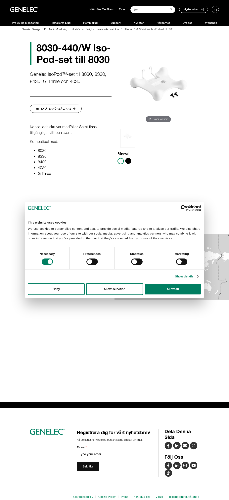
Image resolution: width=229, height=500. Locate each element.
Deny (56, 289)
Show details (184, 276)
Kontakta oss (141, 497)
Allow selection (114, 289)
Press (124, 497)
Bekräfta (88, 466)
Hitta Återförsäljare (101, 9)
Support (116, 22)
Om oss (187, 22)
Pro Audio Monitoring (25, 22)
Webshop (211, 22)
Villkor (159, 497)
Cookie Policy (106, 497)
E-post (82, 447)
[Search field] (152, 9)
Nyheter (139, 22)
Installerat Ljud (61, 22)
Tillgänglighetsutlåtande (184, 497)
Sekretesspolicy (83, 497)
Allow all (173, 289)
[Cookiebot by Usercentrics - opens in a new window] (183, 208)
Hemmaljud (90, 22)
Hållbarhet (163, 22)
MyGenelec (190, 9)
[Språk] (121, 9)
